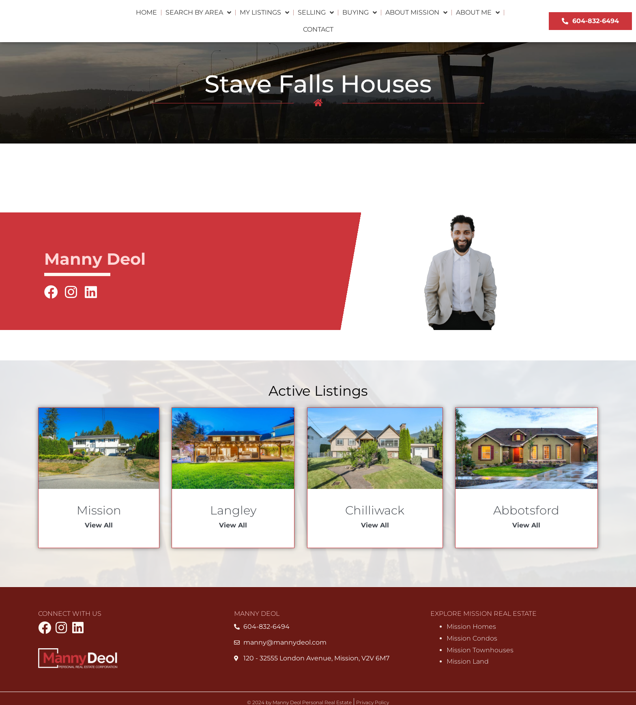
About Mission (416, 12)
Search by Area (198, 12)
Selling (316, 12)
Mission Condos (472, 638)
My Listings (264, 12)
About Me (478, 12)
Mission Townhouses (480, 650)
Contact (318, 29)
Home (146, 12)
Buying (359, 12)
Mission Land (468, 662)
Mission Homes (471, 627)
